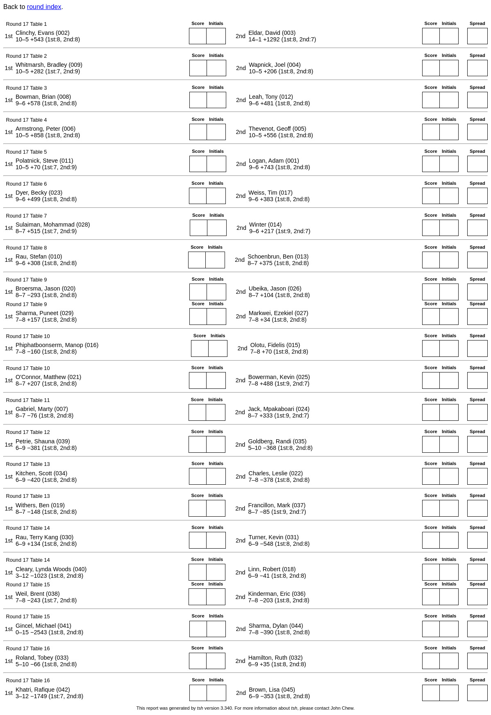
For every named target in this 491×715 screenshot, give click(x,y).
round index (44, 6)
